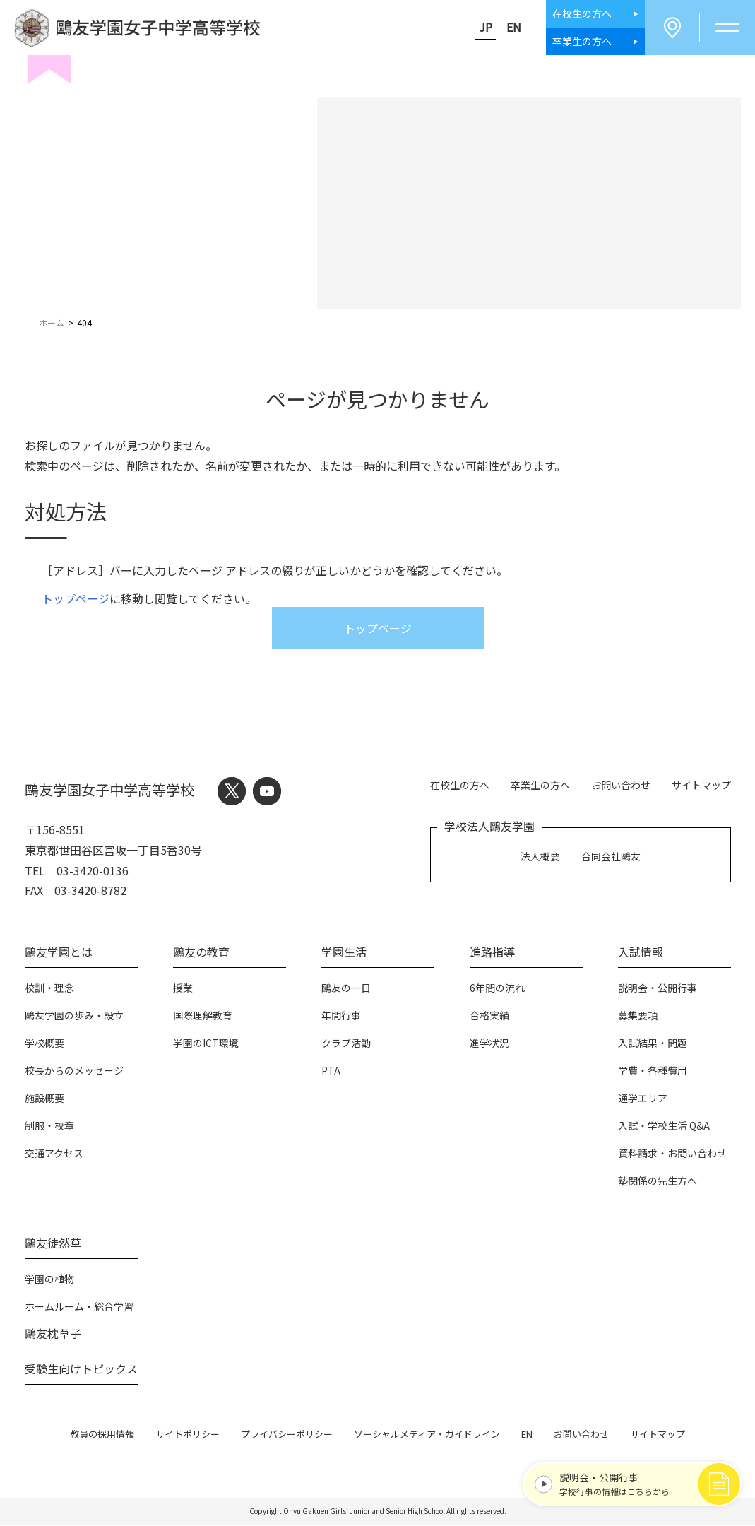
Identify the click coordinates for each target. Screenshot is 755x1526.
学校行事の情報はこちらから (639, 1482)
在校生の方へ (459, 786)
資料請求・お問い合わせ (672, 1154)
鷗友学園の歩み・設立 (74, 1017)
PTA (330, 1072)
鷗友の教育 (201, 953)
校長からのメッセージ (74, 1072)
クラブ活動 (346, 1044)
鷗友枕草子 (53, 1334)
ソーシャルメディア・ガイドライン (427, 1435)
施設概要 (44, 1099)
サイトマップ (701, 786)
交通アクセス (54, 1154)
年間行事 (341, 1017)
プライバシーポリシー (287, 1435)
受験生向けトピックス (81, 1369)
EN (511, 27)
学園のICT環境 (206, 1044)
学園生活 (344, 953)
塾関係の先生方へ (657, 1182)
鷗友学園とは (59, 953)
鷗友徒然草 (53, 1244)
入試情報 (640, 953)
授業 (183, 989)
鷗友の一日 (346, 989)
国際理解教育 (202, 1017)
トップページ (75, 599)
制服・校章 (49, 1127)
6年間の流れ (497, 989)
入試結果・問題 (652, 1044)
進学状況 (489, 1044)
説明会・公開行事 (657, 989)
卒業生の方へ (540, 786)
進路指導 (492, 953)
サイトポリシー (187, 1435)
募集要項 (638, 1017)
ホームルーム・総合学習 (79, 1308)
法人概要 (540, 857)
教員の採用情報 (102, 1435)
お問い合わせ (620, 786)
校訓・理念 (49, 989)
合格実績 (489, 1017)
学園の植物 (49, 1280)
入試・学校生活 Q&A (664, 1127)
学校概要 (44, 1044)
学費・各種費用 (652, 1072)
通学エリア (642, 1099)
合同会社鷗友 (611, 857)
